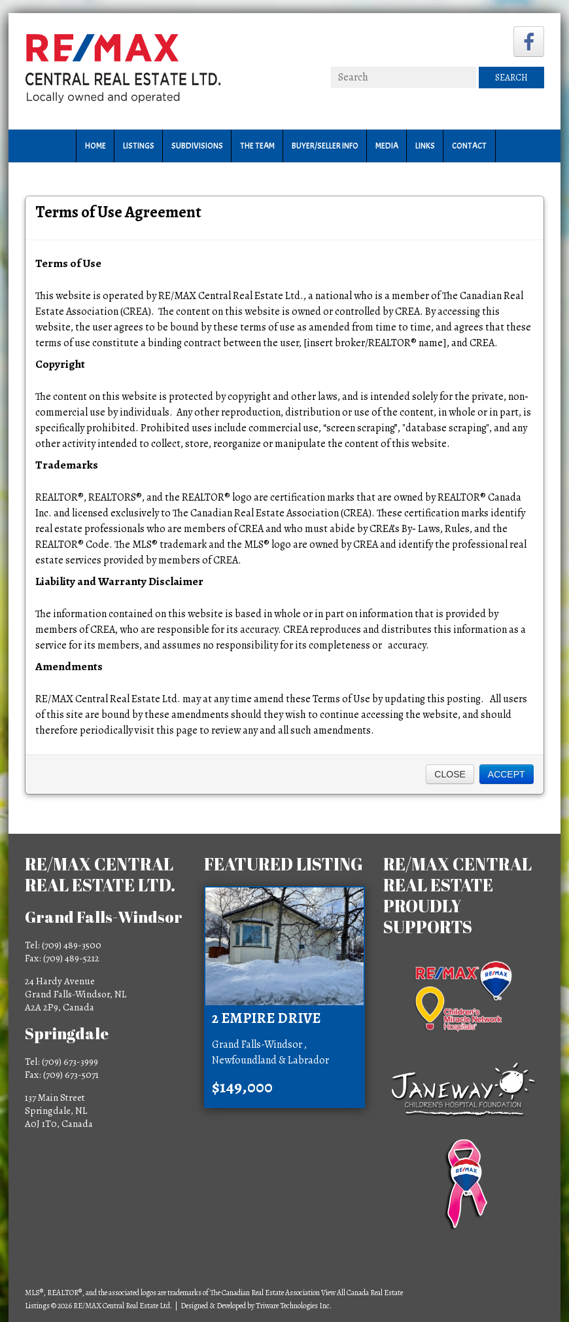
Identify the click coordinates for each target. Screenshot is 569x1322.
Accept (506, 774)
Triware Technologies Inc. (294, 1305)
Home (95, 146)
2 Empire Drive (266, 1018)
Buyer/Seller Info (325, 146)
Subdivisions (197, 146)
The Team (257, 146)
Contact (469, 146)
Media (386, 146)
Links (425, 146)
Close (449, 774)
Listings (138, 146)
